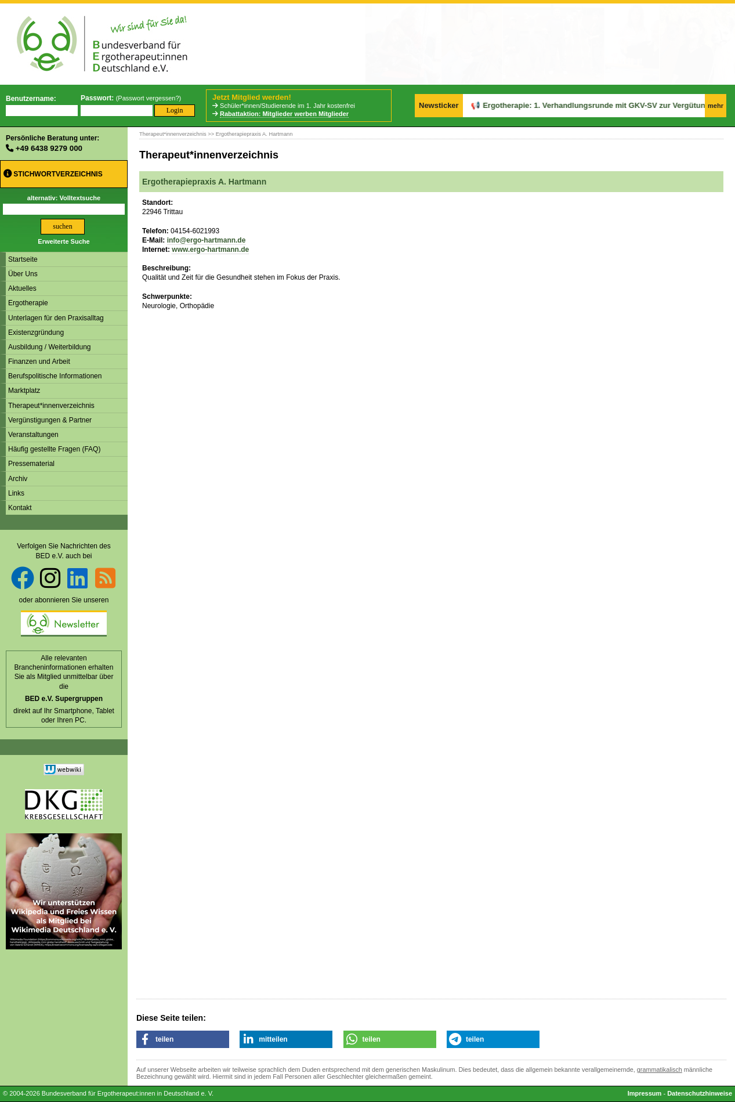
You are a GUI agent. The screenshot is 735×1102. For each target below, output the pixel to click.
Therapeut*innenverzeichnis (51, 406)
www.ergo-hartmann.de (210, 249)
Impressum (645, 1093)
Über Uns (23, 274)
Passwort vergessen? (148, 98)
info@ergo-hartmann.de (206, 240)
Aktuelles (22, 288)
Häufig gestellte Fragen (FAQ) (54, 449)
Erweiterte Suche (63, 241)
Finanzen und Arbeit (39, 361)
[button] (182, 1039)
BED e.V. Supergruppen (64, 699)
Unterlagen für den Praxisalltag (56, 318)
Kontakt (20, 508)
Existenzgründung (36, 332)
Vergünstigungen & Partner (50, 420)
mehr (715, 105)
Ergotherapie (28, 303)
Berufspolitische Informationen (55, 376)
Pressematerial (31, 464)
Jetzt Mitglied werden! (251, 97)
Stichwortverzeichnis (53, 173)
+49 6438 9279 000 (49, 148)
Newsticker (439, 105)
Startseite (23, 259)
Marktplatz (24, 390)
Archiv (17, 479)
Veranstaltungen (33, 435)
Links (16, 493)
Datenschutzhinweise (699, 1093)
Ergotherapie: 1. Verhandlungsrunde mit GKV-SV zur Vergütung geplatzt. (581, 105)
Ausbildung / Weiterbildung (49, 347)
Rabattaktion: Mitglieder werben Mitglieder (284, 113)
